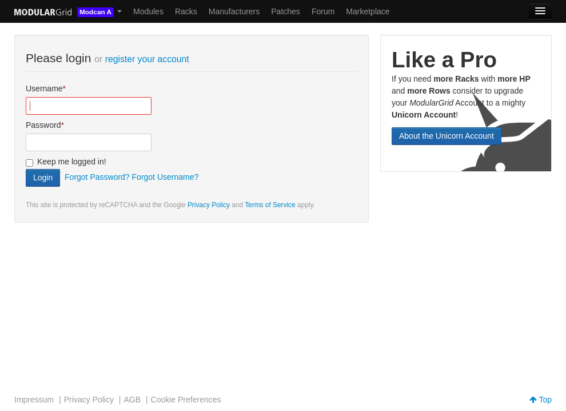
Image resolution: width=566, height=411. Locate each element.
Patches (285, 11)
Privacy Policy (209, 205)
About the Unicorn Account (446, 135)
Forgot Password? (97, 177)
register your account (147, 59)
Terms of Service (270, 205)
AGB (132, 399)
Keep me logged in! (71, 161)
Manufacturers (234, 11)
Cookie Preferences (186, 399)
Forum (323, 11)
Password (43, 125)
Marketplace (367, 11)
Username (44, 88)
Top (540, 399)
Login (43, 177)
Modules (148, 11)
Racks (186, 11)
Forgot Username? (165, 177)
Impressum (34, 399)
